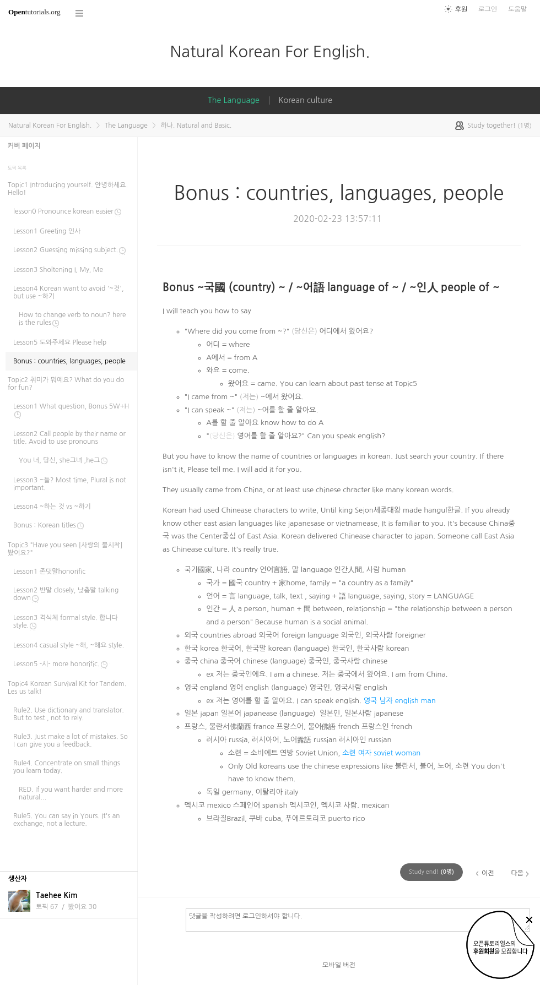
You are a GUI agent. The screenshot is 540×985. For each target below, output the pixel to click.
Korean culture (305, 100)
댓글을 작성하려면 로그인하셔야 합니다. (358, 919)
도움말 (517, 9)
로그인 (487, 9)
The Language (234, 100)
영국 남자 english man (400, 700)
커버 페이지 (24, 146)
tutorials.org (34, 12)
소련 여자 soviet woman (381, 753)
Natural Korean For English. (270, 51)
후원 (461, 9)
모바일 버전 (338, 965)
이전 (488, 873)
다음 (517, 873)
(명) (431, 872)
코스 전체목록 (80, 13)
